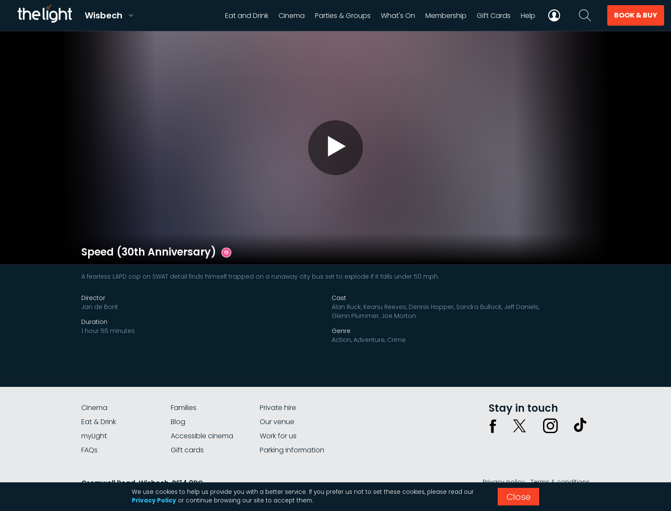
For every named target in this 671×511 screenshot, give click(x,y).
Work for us (278, 436)
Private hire (278, 408)
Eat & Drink (98, 422)
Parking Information (292, 450)
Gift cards (187, 450)
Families (183, 408)
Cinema (94, 408)
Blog (178, 422)
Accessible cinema (202, 436)
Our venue (277, 422)
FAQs (89, 450)
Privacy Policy (154, 500)
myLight (94, 436)
